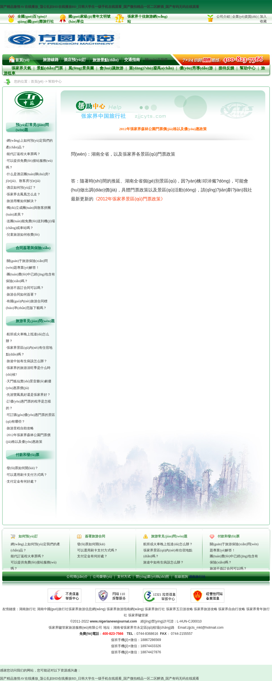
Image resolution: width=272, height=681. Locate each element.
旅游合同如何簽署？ (22, 294)
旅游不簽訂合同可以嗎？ (25, 288)
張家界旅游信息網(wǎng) (87, 609)
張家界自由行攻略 (231, 609)
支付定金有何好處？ (22, 481)
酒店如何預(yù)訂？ (21, 187)
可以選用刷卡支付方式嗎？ (27, 475)
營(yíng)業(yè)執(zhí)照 (152, 577)
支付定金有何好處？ (92, 556)
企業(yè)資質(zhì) (244, 16)
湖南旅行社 (197, 577)
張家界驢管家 (138, 615)
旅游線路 (51, 60)
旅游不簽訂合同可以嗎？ (228, 568)
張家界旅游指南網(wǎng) (125, 609)
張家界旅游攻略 (205, 609)
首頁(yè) (22, 60)
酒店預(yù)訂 (75, 60)
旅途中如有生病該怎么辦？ (27, 361)
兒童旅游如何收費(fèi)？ (23, 235)
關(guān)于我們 (156, 60)
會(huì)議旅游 (111, 68)
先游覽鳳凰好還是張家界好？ (28, 395)
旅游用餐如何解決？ (22, 201)
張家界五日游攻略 (179, 609)
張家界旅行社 (155, 609)
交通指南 (132, 60)
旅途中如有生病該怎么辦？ (163, 562)
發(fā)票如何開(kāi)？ (22, 468)
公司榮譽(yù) (102, 577)
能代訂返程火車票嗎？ (27, 556)
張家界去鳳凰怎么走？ (23, 194)
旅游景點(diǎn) (106, 60)
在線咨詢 (181, 577)
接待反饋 (226, 68)
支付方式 (124, 577)
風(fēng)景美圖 (81, 68)
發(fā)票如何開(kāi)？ (91, 544)
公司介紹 (223, 16)
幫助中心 (247, 68)
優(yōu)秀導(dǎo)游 (196, 68)
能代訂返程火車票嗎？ (23, 154)
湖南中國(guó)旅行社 (52, 609)
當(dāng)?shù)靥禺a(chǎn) (151, 68)
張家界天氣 (21, 68)
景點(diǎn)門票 (50, 68)
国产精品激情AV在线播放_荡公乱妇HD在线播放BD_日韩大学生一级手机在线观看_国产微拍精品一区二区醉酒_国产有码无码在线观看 (99, 7)
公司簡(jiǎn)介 (77, 577)
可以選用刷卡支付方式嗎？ (97, 550)
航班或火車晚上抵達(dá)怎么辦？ (167, 544)
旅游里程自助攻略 (20, 428)
